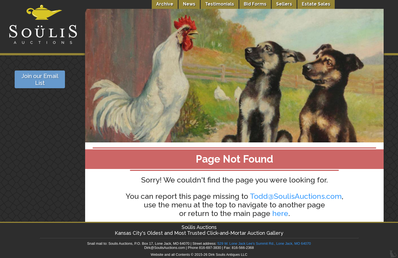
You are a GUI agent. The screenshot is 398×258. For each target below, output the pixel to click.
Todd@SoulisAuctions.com (296, 196)
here (280, 213)
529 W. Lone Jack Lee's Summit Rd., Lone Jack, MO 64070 (264, 243)
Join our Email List (39, 79)
